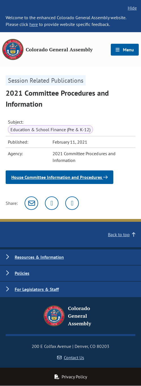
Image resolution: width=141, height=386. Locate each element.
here (33, 24)
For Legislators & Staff (37, 289)
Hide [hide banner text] (132, 8)
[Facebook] (72, 203)
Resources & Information (39, 257)
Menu (125, 49)
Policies (22, 273)
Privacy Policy (70, 377)
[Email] (31, 203)
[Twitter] (51, 203)
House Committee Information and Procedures (59, 177)
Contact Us (70, 357)
